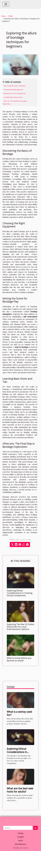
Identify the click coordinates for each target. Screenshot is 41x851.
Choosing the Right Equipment (13, 89)
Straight (20, 837)
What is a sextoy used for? (19, 713)
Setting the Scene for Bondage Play (15, 93)
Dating (20, 833)
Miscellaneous (20, 844)
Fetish (10, 16)
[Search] (18, 828)
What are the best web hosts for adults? (20, 790)
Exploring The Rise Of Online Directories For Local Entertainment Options (20, 627)
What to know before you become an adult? (19, 659)
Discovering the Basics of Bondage (15, 86)
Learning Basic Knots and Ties (13, 97)
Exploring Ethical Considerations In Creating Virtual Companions (19, 593)
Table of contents (13, 81)
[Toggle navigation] (6, 4)
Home (3, 16)
